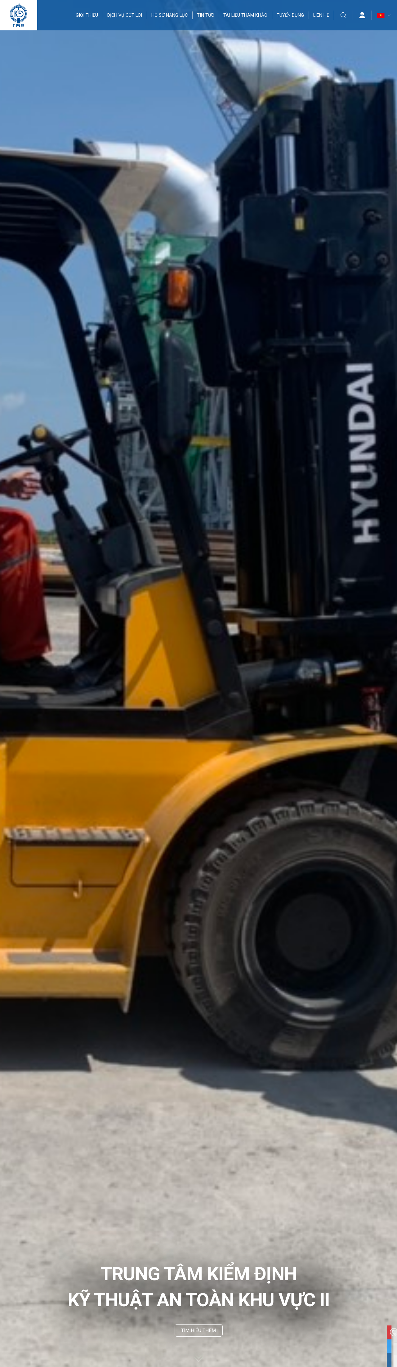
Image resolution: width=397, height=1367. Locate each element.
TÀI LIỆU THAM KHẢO (246, 15)
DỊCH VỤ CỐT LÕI (125, 15)
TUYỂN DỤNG (290, 15)
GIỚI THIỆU (87, 15)
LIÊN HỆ (321, 15)
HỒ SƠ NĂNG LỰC (170, 15)
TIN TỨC (205, 15)
